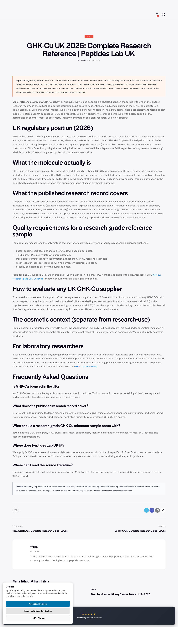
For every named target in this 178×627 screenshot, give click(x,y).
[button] (162, 511)
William (34, 548)
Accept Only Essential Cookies (38, 611)
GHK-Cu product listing (87, 366)
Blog (89, 37)
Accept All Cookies (38, 604)
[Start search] (164, 15)
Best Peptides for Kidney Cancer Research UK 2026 (126, 596)
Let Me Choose (38, 618)
